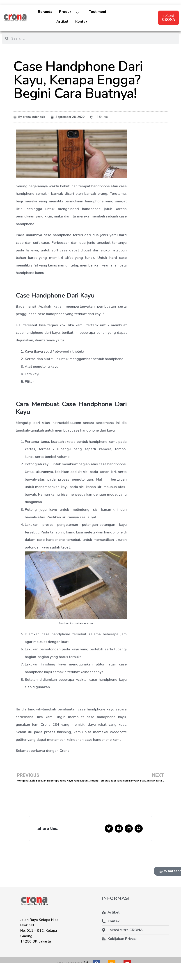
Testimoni (97, 11)
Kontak (81, 21)
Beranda (45, 11)
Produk (70, 13)
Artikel (62, 21)
